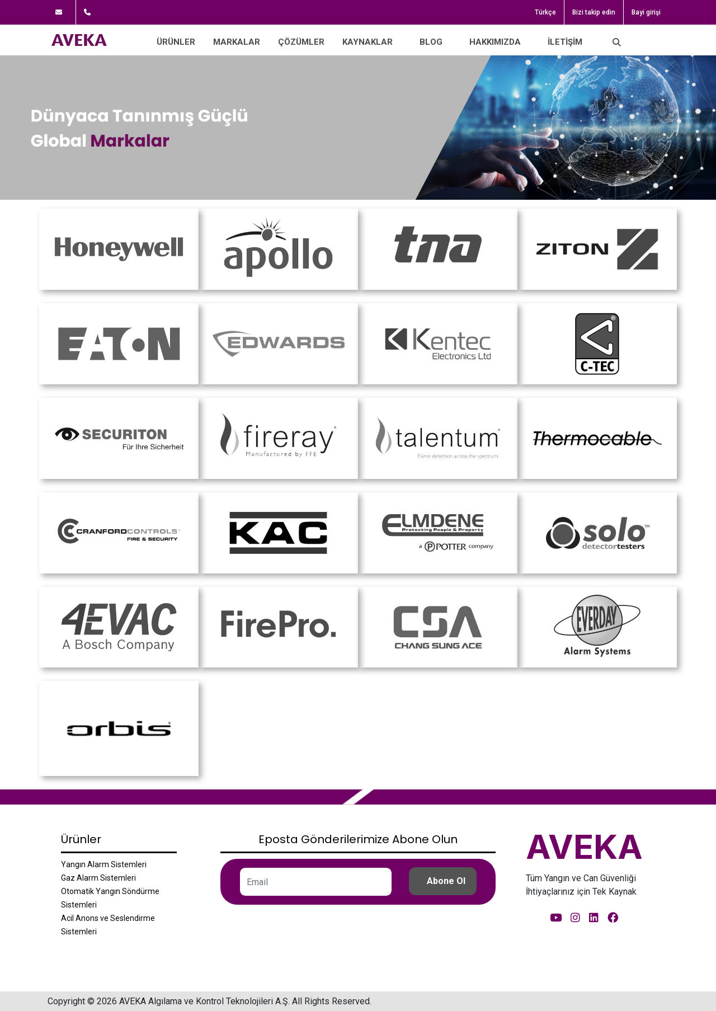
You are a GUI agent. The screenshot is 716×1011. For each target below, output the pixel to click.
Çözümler (301, 42)
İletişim (565, 42)
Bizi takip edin (593, 12)
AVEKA (584, 846)
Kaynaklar (367, 42)
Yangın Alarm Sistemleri (104, 864)
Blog (431, 42)
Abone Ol (446, 881)
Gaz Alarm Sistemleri (98, 877)
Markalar (236, 42)
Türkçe (545, 12)
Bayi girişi (646, 12)
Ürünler (176, 42)
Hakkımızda (495, 42)
